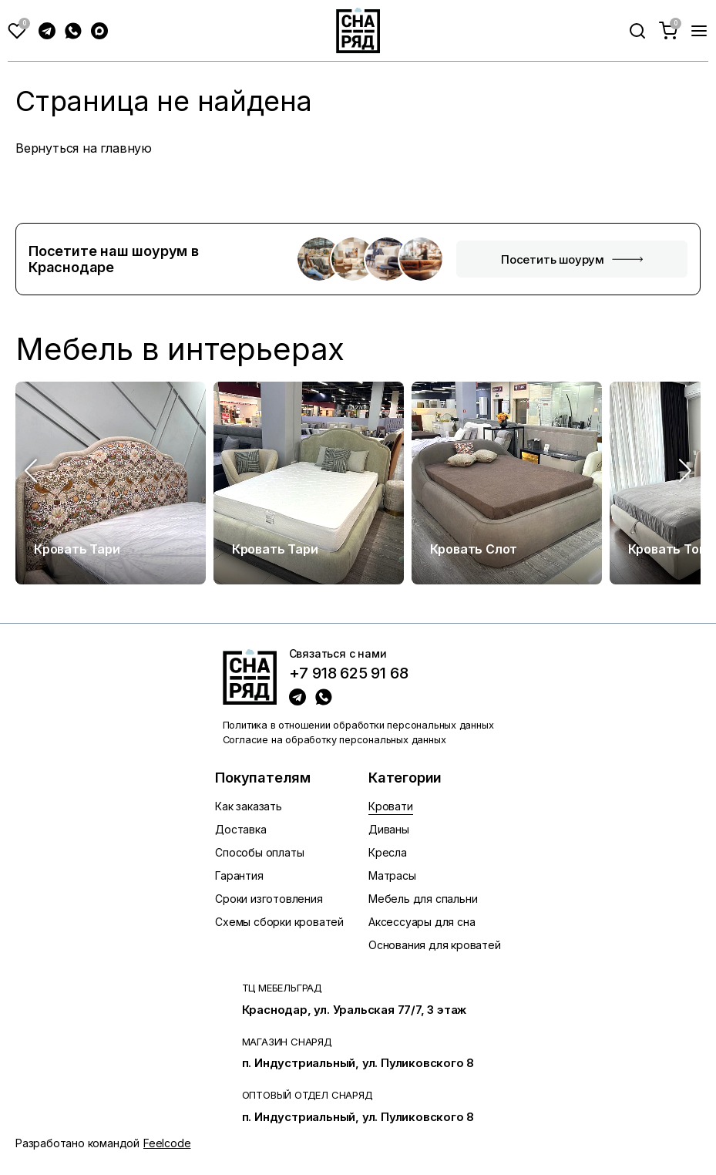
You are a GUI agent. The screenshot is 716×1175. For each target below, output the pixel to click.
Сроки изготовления (268, 898)
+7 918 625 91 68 (348, 674)
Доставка (240, 829)
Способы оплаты (259, 852)
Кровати (390, 806)
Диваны (388, 829)
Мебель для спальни (422, 898)
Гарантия (239, 875)
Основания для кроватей (434, 944)
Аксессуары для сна (421, 921)
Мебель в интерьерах (180, 349)
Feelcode (166, 1143)
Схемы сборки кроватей (279, 921)
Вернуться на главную (83, 148)
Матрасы (392, 875)
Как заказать (248, 806)
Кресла (387, 852)
